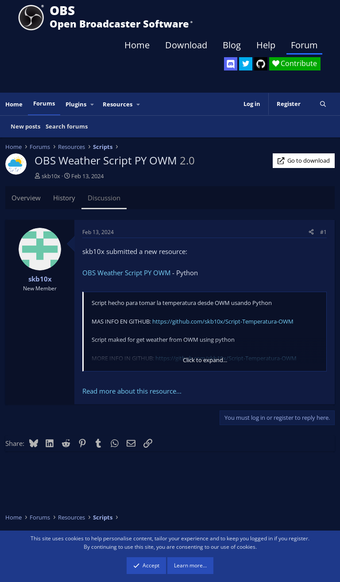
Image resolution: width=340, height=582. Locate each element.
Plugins (76, 104)
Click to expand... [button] (205, 360)
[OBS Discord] (230, 63)
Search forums (67, 126)
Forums (44, 103)
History (64, 197)
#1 (323, 232)
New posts (25, 126)
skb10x (51, 176)
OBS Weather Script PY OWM (126, 272)
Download (186, 45)
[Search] (323, 104)
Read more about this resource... (132, 391)
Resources (117, 104)
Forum (304, 45)
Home (137, 45)
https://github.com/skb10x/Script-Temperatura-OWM (223, 321)
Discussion (104, 197)
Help (265, 45)
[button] (92, 104)
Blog (232, 45)
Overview (26, 197)
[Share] (311, 232)
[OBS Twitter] (245, 63)
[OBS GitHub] (260, 63)
